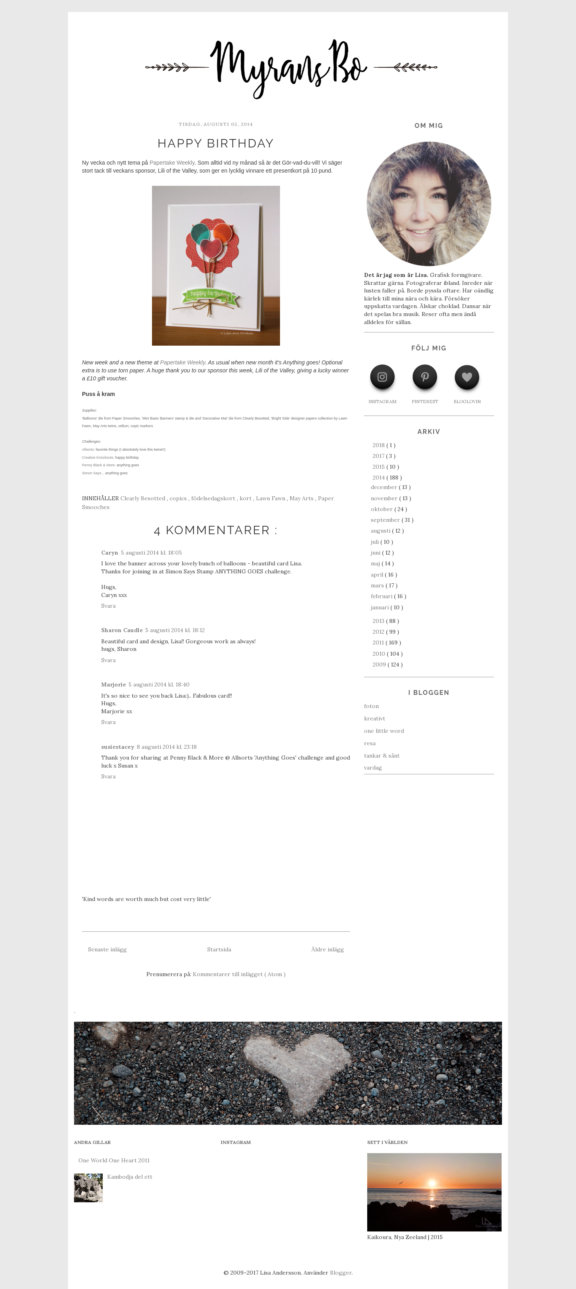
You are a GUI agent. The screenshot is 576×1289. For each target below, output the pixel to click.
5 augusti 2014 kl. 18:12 (175, 630)
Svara (108, 605)
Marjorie (113, 684)
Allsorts (88, 450)
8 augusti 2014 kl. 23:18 (167, 746)
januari (380, 607)
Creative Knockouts (97, 458)
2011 (379, 642)
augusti (381, 530)
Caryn (109, 552)
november (385, 498)
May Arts (302, 498)
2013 (379, 621)
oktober (382, 509)
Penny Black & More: (99, 465)
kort (246, 498)
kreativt (374, 718)
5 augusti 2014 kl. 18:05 (151, 552)
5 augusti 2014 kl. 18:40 (159, 684)
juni (376, 552)
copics (179, 498)
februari (382, 596)
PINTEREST (425, 401)
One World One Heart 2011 (114, 1160)
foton (371, 706)
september (386, 519)
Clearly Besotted (143, 498)
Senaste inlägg (107, 949)
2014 (379, 477)
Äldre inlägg (327, 949)
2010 (380, 653)
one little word (384, 730)
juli (375, 541)
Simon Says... (93, 473)
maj (376, 563)
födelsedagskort (214, 498)
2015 (379, 466)
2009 (380, 664)
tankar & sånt (382, 755)
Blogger (341, 1272)
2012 (379, 631)
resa (370, 743)
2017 (379, 456)
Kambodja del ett (129, 1176)
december (385, 487)
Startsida (219, 949)
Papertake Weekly (172, 162)
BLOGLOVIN (467, 401)
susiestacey (117, 746)
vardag (373, 767)
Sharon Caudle (122, 630)
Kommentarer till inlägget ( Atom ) (239, 974)
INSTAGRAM (382, 401)
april (378, 574)
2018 (379, 445)
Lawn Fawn (271, 498)
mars (378, 585)
